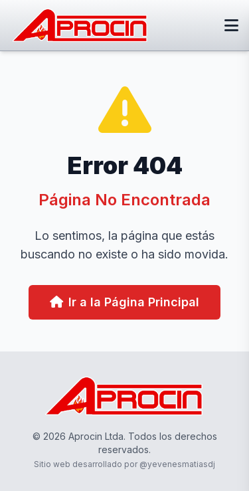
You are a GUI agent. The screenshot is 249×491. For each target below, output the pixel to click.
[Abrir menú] (231, 25)
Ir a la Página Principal (124, 302)
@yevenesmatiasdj (177, 464)
